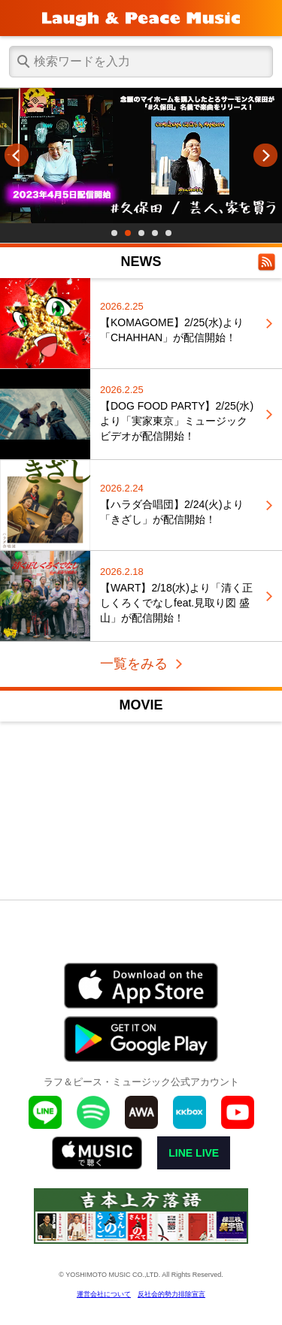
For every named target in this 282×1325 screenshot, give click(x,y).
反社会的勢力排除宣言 (171, 1294)
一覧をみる (134, 663)
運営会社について (104, 1294)
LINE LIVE (193, 1153)
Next (265, 156)
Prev (17, 156)
